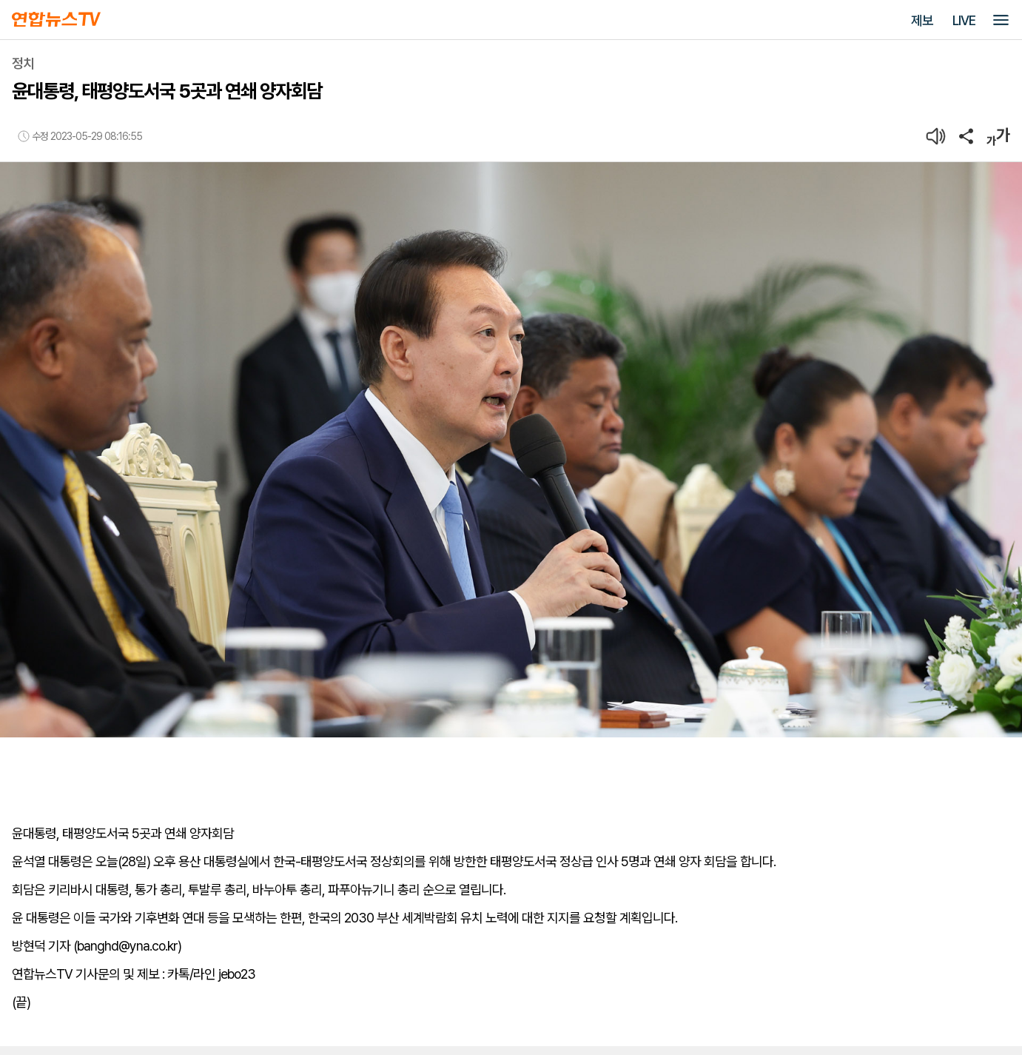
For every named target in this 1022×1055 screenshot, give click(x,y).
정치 (23, 63)
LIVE (963, 20)
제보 (922, 20)
